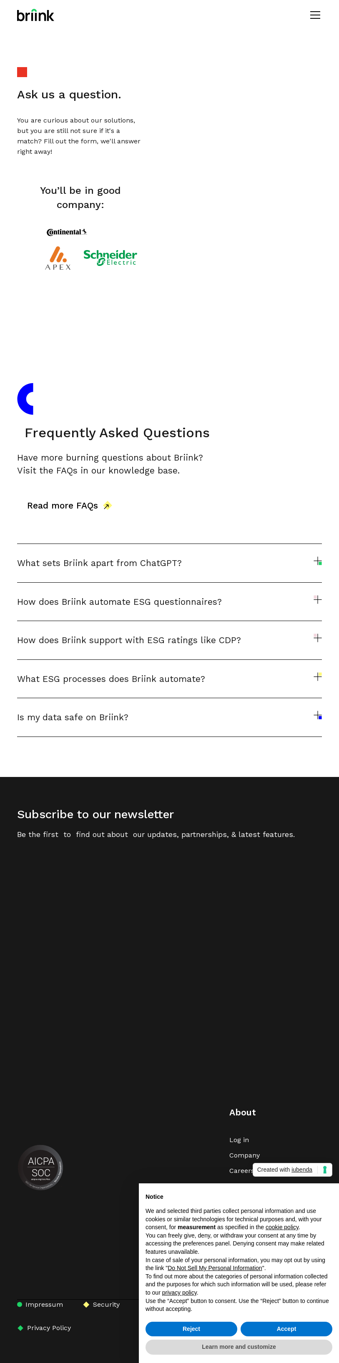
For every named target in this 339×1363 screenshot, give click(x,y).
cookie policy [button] (282, 1227)
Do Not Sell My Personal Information (215, 1268)
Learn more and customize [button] (239, 1346)
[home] (35, 15)
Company (244, 1155)
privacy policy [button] (179, 1292)
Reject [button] (191, 1328)
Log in (239, 1140)
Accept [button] (286, 1328)
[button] (313, 15)
